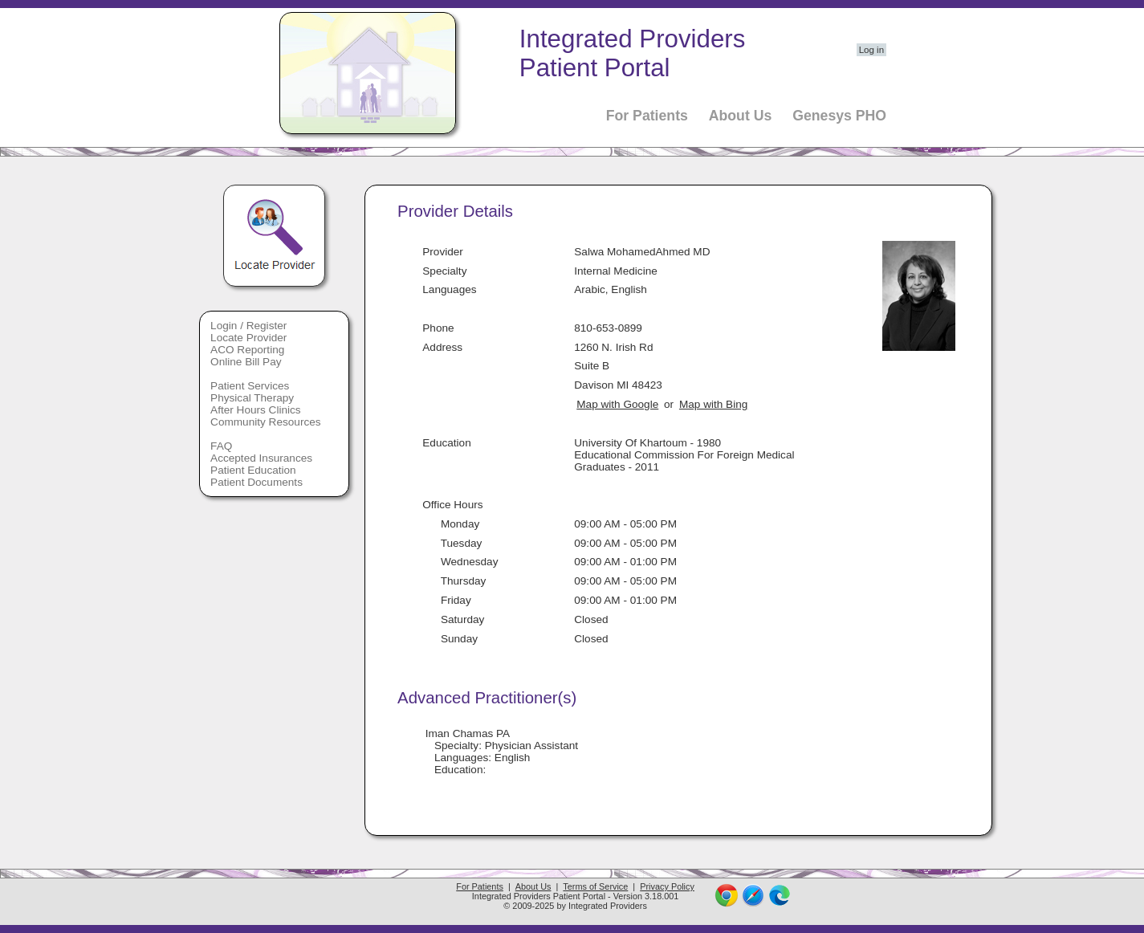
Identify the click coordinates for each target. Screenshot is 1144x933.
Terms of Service (595, 886)
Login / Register (248, 326)
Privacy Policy (667, 886)
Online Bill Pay (245, 362)
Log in (871, 50)
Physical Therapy (252, 398)
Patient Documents (256, 482)
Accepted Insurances (261, 458)
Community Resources (265, 422)
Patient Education (253, 470)
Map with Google (617, 404)
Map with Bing (713, 404)
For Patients (647, 116)
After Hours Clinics (255, 410)
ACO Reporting (247, 350)
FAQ (221, 446)
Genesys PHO (839, 116)
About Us (740, 116)
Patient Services (249, 386)
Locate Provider (248, 338)
